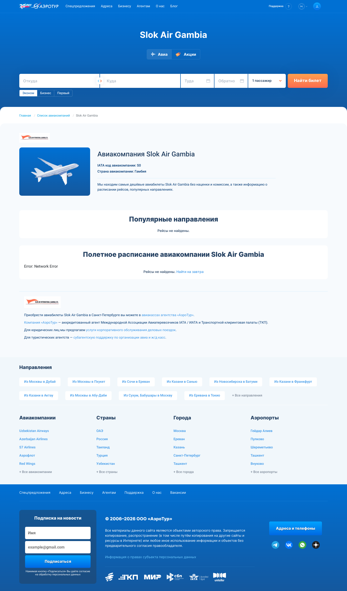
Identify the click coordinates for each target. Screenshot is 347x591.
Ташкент (180, 464)
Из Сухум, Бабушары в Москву (148, 395)
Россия (102, 439)
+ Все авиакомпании (35, 472)
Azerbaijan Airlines (33, 439)
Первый (63, 93)
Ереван (179, 439)
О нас (160, 6)
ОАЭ (99, 431)
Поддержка (134, 493)
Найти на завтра (190, 272)
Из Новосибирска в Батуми (236, 382)
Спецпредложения (80, 6)
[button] (280, 6)
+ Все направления (247, 395)
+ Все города (184, 472)
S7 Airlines (27, 447)
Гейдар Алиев (262, 431)
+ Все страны (106, 472)
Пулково (257, 439)
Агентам (143, 6)
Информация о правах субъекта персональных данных (150, 557)
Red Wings (27, 464)
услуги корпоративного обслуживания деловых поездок (131, 330)
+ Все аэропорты (264, 472)
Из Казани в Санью (182, 382)
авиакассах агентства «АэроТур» (168, 315)
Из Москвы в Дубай (40, 382)
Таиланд (103, 447)
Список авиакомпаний (53, 116)
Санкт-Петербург (187, 456)
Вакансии (178, 493)
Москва (180, 431)
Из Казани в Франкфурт (293, 382)
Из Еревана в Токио (204, 395)
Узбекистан (105, 464)
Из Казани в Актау (38, 395)
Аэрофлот (27, 456)
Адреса (106, 6)
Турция (102, 456)
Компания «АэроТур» (40, 323)
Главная (25, 116)
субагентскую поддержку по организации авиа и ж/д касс (119, 338)
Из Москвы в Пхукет (89, 382)
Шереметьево (262, 447)
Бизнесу (124, 6)
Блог (174, 6)
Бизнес (45, 93)
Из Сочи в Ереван (136, 382)
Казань (179, 447)
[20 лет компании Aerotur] (25, 6)
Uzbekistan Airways (34, 431)
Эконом (28, 93)
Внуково (257, 464)
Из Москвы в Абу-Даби (88, 395)
